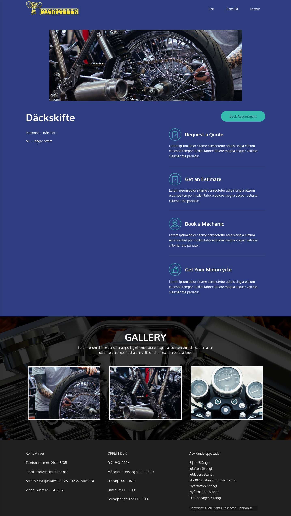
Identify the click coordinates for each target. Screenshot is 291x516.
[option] (145, 65)
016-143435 (59, 463)
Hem (212, 9)
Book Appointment (243, 116)
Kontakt (255, 9)
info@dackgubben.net (52, 472)
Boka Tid (232, 9)
